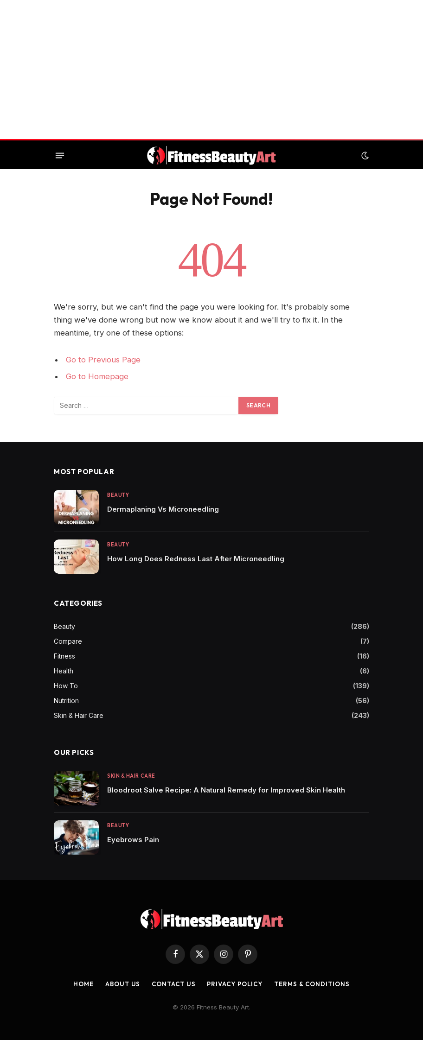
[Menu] (60, 155)
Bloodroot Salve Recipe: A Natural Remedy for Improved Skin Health (226, 790)
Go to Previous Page (103, 359)
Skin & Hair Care (78, 715)
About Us (122, 984)
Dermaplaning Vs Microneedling (163, 509)
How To (66, 686)
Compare (68, 641)
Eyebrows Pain (133, 839)
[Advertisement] (211, 69)
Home (83, 984)
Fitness (64, 656)
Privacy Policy (235, 984)
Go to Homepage (97, 376)
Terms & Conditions (311, 984)
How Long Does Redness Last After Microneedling (195, 558)
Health (63, 671)
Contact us (173, 984)
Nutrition (66, 700)
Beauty (118, 495)
